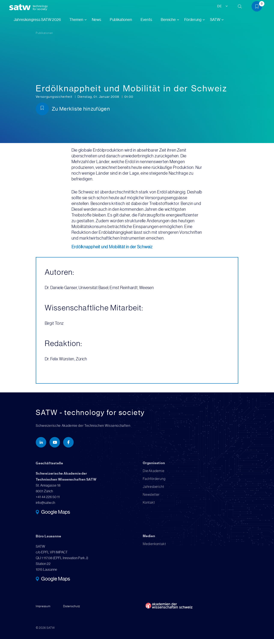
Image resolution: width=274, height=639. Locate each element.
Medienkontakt (154, 544)
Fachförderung (154, 479)
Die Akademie (153, 471)
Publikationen (121, 20)
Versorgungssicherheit (54, 97)
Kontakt (149, 502)
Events (146, 20)
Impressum (43, 606)
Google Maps (55, 512)
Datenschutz (71, 606)
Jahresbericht (153, 487)
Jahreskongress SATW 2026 (37, 20)
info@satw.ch (45, 503)
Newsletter (151, 495)
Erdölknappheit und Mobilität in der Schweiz (112, 246)
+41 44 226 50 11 (48, 497)
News (96, 20)
